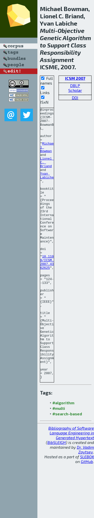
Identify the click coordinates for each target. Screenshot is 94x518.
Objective (71, 30)
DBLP (75, 85)
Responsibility (60, 52)
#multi (58, 462)
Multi (47, 30)
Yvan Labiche (47, 189)
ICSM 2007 (75, 78)
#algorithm (63, 457)
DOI (75, 97)
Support (58, 45)
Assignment (57, 59)
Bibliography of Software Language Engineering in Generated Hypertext (71, 487)
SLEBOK (87, 510)
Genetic (51, 37)
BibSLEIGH (56, 496)
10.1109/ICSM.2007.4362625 (47, 293)
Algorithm (77, 37)
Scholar (75, 90)
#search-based (67, 468)
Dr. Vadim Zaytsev (85, 503)
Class (78, 45)
